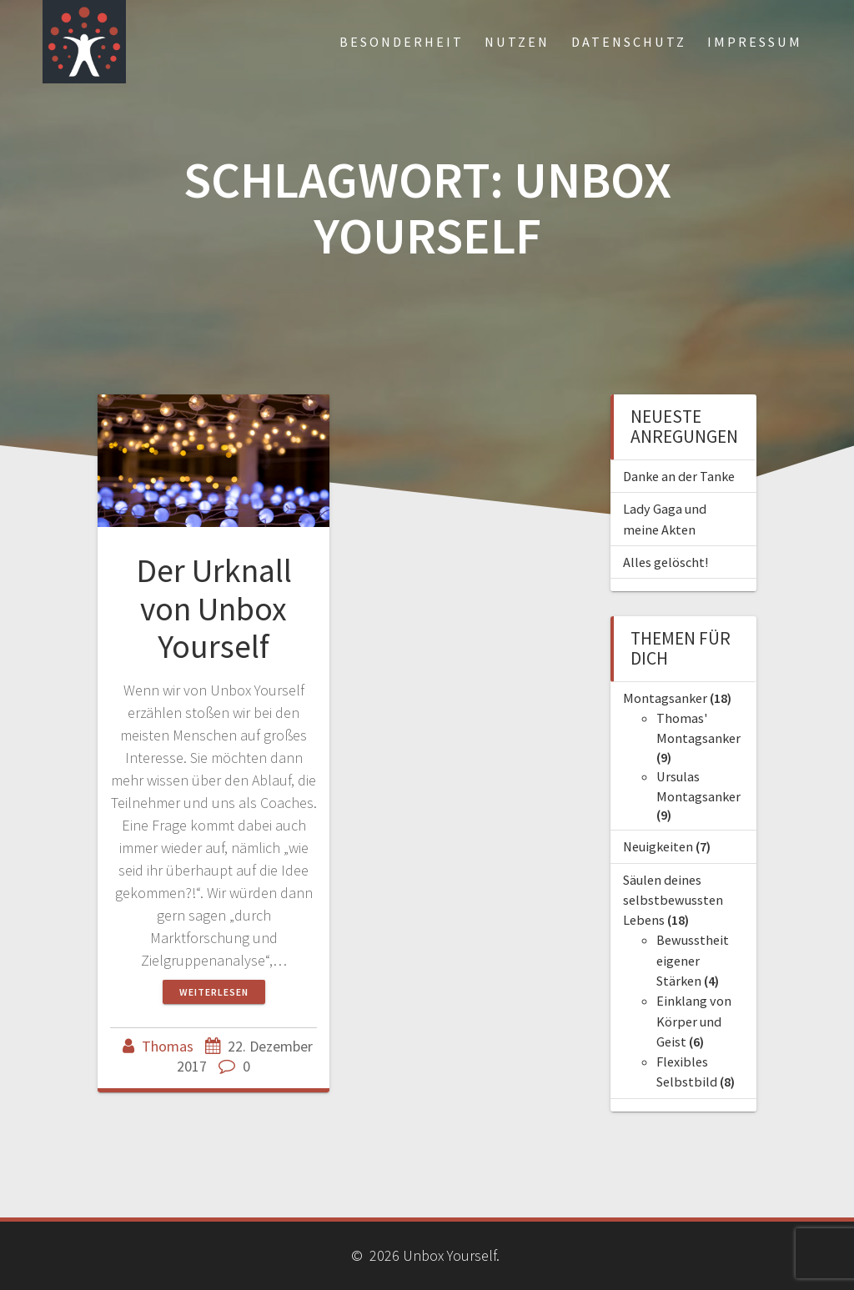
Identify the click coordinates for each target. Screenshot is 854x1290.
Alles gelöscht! (665, 562)
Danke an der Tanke (679, 476)
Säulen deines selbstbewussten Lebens (673, 900)
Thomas (167, 1046)
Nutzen (517, 41)
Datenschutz (628, 41)
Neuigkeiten (658, 846)
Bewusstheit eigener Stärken (692, 960)
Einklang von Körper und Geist (693, 1021)
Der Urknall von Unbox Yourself (214, 608)
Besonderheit (401, 41)
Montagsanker (665, 698)
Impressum (754, 41)
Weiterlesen (214, 992)
